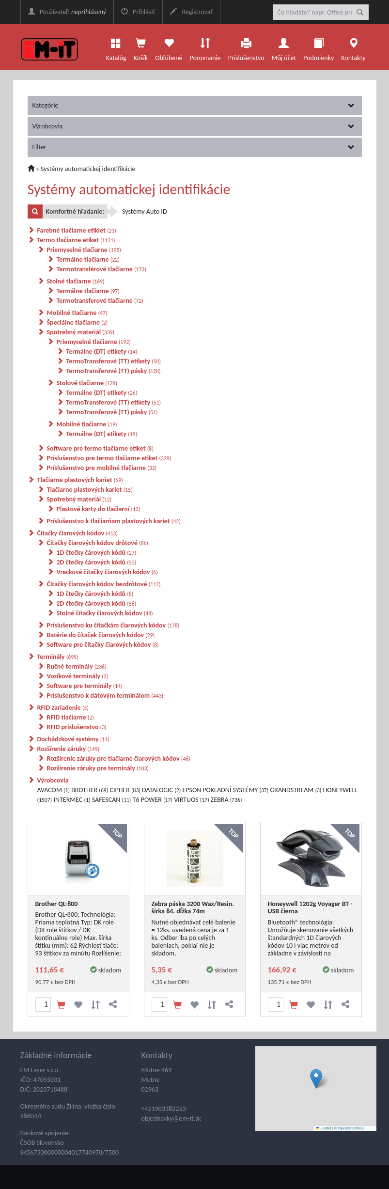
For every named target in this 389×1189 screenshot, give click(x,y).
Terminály (57, 657)
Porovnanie (204, 47)
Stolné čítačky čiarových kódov (105, 613)
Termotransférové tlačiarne (101, 269)
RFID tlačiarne (70, 717)
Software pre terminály (85, 686)
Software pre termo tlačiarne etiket (100, 448)
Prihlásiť (138, 12)
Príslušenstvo (246, 47)
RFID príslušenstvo (77, 727)
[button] (316, 1079)
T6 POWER (152, 800)
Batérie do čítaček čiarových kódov (101, 635)
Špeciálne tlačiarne (77, 322)
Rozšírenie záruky (68, 749)
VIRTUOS (191, 800)
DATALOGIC (161, 790)
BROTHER (89, 790)
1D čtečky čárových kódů (97, 552)
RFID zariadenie (63, 708)
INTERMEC (71, 800)
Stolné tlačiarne (76, 281)
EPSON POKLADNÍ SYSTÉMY (225, 790)
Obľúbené (168, 47)
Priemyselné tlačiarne (84, 250)
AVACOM (53, 790)
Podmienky (318, 47)
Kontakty (353, 47)
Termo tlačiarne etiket (76, 240)
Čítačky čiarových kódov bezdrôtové (104, 584)
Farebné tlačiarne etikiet (76, 230)
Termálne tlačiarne (88, 259)
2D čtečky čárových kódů (97, 562)
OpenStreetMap (351, 1128)
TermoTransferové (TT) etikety (113, 361)
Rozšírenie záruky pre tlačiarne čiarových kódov (118, 758)
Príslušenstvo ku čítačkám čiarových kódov (113, 625)
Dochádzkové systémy (73, 739)
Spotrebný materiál (81, 332)
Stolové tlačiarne (87, 383)
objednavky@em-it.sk (171, 1118)
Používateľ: (67, 12)
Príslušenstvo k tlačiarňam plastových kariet (114, 521)
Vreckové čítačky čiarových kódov (107, 572)
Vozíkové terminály (78, 676)
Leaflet (323, 1128)
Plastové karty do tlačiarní (98, 509)
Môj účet (283, 47)
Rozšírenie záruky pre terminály (98, 768)
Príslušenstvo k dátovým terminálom (105, 695)
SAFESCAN (111, 800)
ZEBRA (226, 800)
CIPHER (124, 790)
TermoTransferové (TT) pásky (113, 371)
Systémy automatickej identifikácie (88, 169)
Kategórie (193, 105)
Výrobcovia (193, 126)
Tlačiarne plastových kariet (80, 480)
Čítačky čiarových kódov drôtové (97, 543)
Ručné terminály (77, 666)
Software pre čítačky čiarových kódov (103, 645)
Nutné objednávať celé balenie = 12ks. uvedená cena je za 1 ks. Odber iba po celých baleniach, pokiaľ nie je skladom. (194, 937)
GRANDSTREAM (296, 790)
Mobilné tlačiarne (77, 313)
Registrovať (191, 12)
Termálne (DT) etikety (102, 351)
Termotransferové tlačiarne (100, 301)
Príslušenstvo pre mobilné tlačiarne (102, 468)
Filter (193, 147)
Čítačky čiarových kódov (77, 533)
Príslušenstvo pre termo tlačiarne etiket (109, 458)
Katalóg (116, 47)
